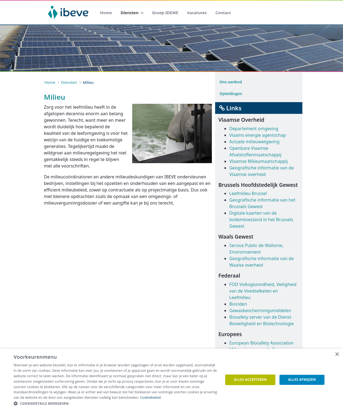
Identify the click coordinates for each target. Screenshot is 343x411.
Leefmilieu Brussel (248, 193)
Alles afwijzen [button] (302, 379)
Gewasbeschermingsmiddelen (260, 310)
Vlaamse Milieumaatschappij (258, 161)
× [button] (337, 354)
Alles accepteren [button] (250, 379)
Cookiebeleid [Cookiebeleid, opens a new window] (150, 397)
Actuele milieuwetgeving (254, 142)
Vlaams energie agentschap (257, 135)
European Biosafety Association (261, 343)
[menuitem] (106, 13)
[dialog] (171, 380)
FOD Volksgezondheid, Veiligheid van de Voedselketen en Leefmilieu (262, 290)
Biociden (238, 304)
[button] (115, 403)
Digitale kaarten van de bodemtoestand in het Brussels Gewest (261, 219)
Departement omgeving (253, 129)
